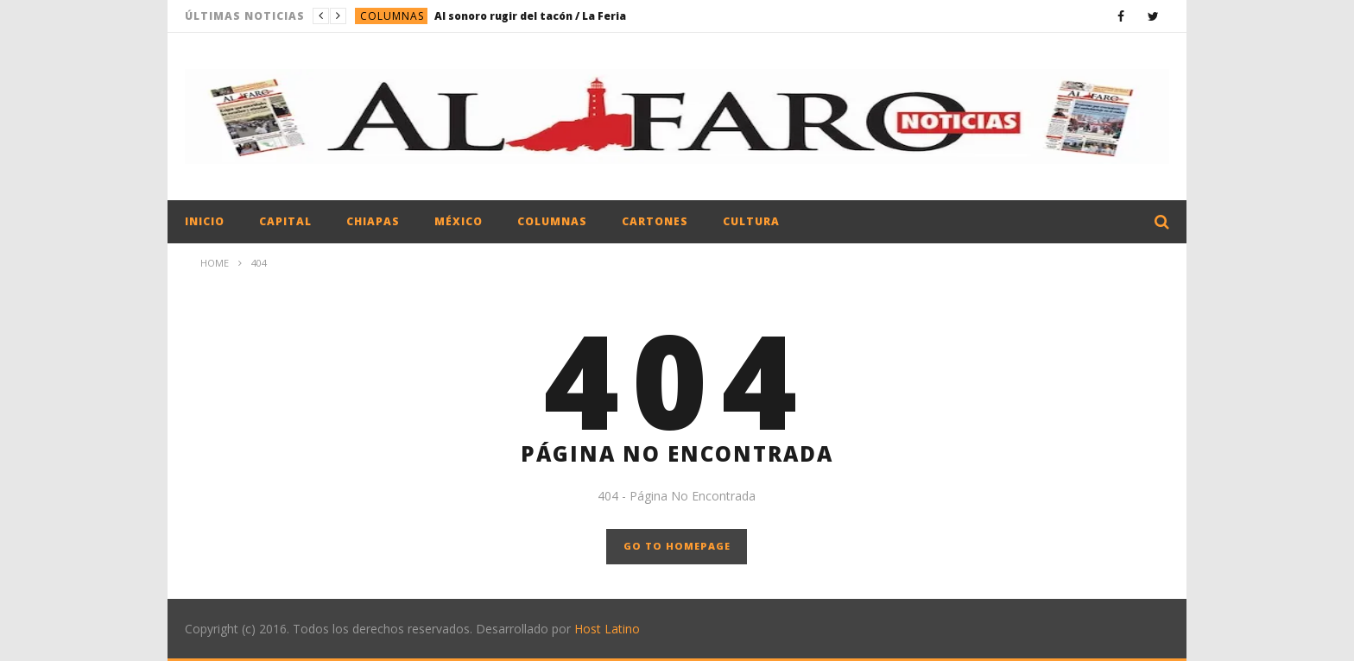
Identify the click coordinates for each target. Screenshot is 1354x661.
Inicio (205, 221)
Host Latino (607, 628)
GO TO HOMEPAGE (677, 545)
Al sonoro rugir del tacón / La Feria (530, 16)
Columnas (392, 16)
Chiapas (373, 221)
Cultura (751, 221)
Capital (285, 221)
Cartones (655, 221)
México (458, 221)
